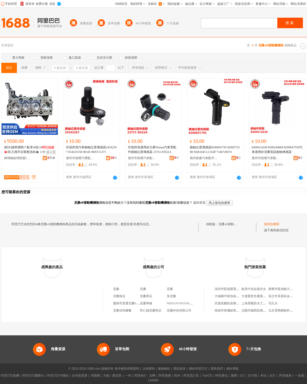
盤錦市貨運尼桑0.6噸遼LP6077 (133, 303)
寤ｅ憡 (51, 152)
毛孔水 (273, 303)
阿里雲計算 (191, 375)
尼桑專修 (146, 303)
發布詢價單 (271, 224)
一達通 (299, 375)
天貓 (106, 375)
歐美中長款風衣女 (254, 289)
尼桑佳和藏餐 (122, 310)
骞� (51, 158)
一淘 (128, 375)
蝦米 (177, 375)
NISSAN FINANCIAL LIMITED (188, 303)
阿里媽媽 (165, 375)
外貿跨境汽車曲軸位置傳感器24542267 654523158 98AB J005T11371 (91, 150)
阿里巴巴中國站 (58, 375)
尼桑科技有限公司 (179, 310)
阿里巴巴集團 (10, 375)
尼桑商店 (146, 296)
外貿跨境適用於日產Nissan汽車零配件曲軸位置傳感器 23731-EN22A (152, 150)
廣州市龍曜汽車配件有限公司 (142, 158)
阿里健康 (285, 375)
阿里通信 (221, 375)
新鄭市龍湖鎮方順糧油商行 (286, 289)
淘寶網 (95, 375)
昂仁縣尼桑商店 (150, 310)
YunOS (207, 375)
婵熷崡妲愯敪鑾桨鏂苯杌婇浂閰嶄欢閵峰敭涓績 (18, 158)
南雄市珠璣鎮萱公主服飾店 (233, 310)
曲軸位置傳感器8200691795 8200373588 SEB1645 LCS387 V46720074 (215, 150)
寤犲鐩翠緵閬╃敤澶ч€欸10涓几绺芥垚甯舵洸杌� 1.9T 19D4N (29, 150)
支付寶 (252, 375)
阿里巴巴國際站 (33, 375)
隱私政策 (179, 368)
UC (242, 375)
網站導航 (232, 368)
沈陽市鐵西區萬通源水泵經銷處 (263, 310)
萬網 (234, 375)
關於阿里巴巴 (198, 368)
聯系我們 (217, 368)
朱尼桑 (171, 296)
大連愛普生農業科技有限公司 (261, 296)
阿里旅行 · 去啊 (144, 375)
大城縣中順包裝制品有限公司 (235, 296)
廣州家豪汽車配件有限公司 (204, 158)
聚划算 (117, 375)
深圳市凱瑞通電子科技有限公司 (236, 289)
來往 (263, 375)
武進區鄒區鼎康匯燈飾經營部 (235, 303)
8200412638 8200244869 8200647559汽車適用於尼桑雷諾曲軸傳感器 (277, 150)
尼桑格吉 (119, 296)
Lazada (153, 380)
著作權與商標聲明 (127, 368)
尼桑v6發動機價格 (230, 224)
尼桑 (116, 289)
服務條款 (164, 368)
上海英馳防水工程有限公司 (260, 303)
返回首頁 (199, 202)
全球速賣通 (79, 375)
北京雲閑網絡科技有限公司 (286, 310)
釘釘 (273, 375)
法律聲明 (148, 368)
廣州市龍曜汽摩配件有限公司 (80, 158)
